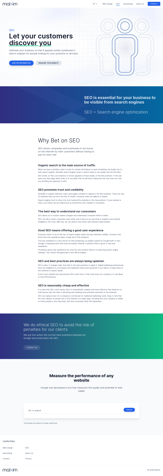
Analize (129, 410)
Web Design (108, 4)
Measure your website (48, 63)
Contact (154, 4)
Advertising (128, 4)
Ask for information (21, 63)
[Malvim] (10, 4)
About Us (140, 4)
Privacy (28, 458)
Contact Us (32, 348)
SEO (118, 4)
